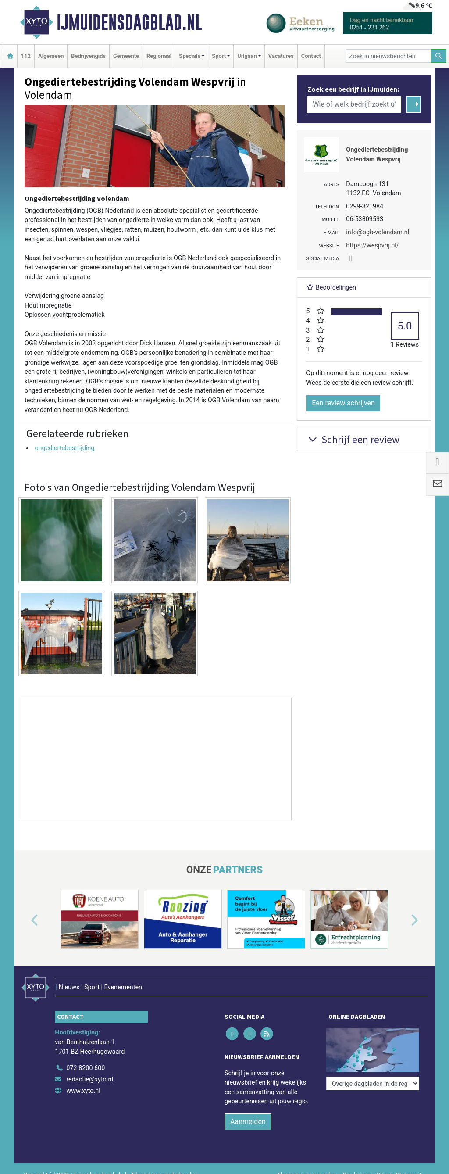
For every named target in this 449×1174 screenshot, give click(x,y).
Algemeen (51, 56)
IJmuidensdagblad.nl (129, 22)
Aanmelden (248, 1121)
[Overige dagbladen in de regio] (372, 1083)
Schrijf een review (352, 439)
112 (26, 56)
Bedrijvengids (88, 56)
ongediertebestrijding (64, 448)
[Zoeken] (439, 56)
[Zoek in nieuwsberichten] (388, 56)
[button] (24, 921)
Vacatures (281, 56)
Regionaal (158, 56)
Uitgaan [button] (247, 56)
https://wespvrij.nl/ (372, 245)
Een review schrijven (343, 403)
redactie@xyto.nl (89, 1079)
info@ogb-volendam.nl (377, 232)
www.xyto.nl (83, 1091)
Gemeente (126, 56)
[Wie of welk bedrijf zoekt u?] (354, 104)
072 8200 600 (85, 1068)
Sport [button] (219, 56)
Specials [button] (189, 56)
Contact (311, 56)
